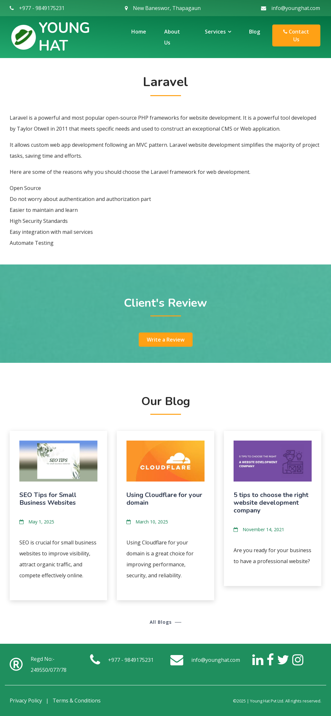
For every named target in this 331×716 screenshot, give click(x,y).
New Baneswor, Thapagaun (167, 8)
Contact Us (296, 35)
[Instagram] (297, 659)
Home (138, 31)
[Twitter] (283, 659)
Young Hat (64, 37)
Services (215, 31)
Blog (254, 31)
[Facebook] (270, 659)
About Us (172, 37)
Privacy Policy (26, 700)
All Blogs (161, 622)
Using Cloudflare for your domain (164, 499)
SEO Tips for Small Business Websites (47, 499)
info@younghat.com (295, 8)
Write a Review (166, 339)
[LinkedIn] (257, 659)
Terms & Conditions (77, 700)
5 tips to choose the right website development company (271, 503)
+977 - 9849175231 (42, 8)
